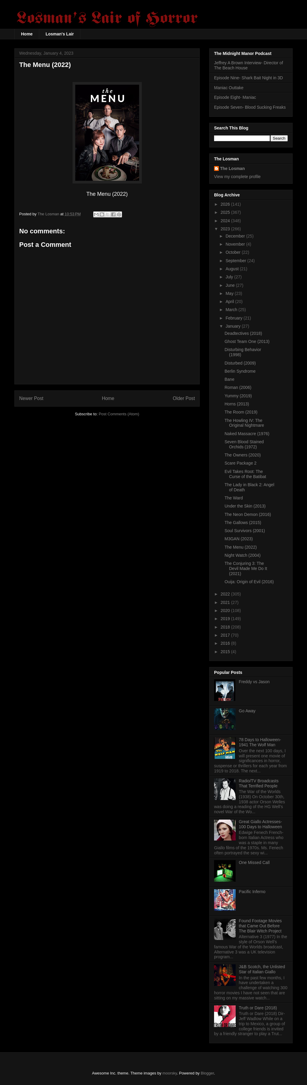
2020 (226, 610)
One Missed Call (254, 862)
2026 (226, 204)
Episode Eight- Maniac (235, 97)
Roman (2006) (238, 387)
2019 (226, 618)
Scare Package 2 (241, 463)
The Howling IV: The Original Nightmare (244, 423)
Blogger (207, 1073)
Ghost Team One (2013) (247, 341)
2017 (226, 635)
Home (27, 34)
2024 (226, 220)
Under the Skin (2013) (245, 506)
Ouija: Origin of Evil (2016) (249, 581)
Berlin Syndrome (240, 371)
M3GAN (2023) (239, 538)
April (230, 301)
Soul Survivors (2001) (245, 530)
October (233, 252)
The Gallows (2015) (243, 522)
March (231, 309)
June (230, 285)
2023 (226, 228)
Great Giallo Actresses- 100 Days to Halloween (260, 824)
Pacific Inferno (252, 891)
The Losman (232, 168)
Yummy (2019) (238, 395)
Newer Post (31, 398)
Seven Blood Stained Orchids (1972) (244, 444)
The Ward (234, 498)
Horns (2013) (237, 404)
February (234, 318)
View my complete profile (237, 176)
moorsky (169, 1073)
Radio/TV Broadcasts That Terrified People (259, 783)
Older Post (184, 398)
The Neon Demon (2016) (248, 514)
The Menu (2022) (241, 547)
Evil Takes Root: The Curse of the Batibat (245, 474)
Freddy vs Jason (254, 681)
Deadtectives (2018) (243, 333)
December (235, 236)
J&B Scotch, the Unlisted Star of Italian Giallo (262, 969)
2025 (226, 212)
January (233, 326)
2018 (226, 627)
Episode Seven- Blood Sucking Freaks (250, 107)
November (235, 244)
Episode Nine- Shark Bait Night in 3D (248, 77)
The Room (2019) (241, 412)
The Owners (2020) (243, 455)
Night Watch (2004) (243, 555)
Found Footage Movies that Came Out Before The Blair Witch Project (260, 925)
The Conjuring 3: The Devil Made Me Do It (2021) (246, 568)
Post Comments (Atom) (119, 414)
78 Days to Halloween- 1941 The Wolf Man (260, 742)
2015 (226, 651)
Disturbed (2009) (240, 363)
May (229, 293)
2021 (226, 602)
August (232, 268)
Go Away (247, 710)
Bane (229, 379)
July (229, 276)
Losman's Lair (60, 34)
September (236, 260)
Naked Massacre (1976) (247, 433)
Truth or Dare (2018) (258, 1007)
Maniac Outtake (228, 87)
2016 (226, 643)
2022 (226, 594)
